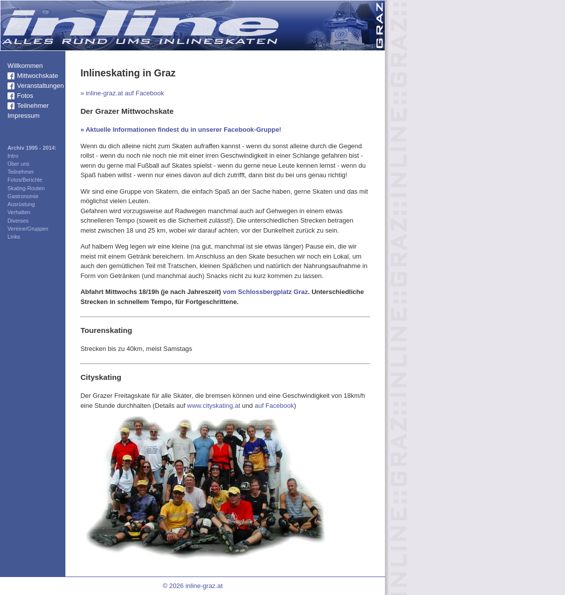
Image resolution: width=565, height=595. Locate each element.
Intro (12, 156)
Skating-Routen (26, 188)
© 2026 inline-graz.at (193, 586)
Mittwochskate (37, 75)
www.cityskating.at (213, 405)
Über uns (18, 164)
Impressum (23, 115)
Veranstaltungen (40, 85)
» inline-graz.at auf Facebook (122, 93)
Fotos (25, 95)
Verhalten (18, 212)
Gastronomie (22, 196)
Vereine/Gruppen (27, 229)
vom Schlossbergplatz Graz (265, 292)
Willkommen (25, 65)
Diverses (17, 221)
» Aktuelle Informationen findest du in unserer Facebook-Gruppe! (181, 129)
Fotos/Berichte (24, 180)
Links (13, 237)
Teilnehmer (33, 105)
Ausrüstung (21, 204)
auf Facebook (274, 405)
